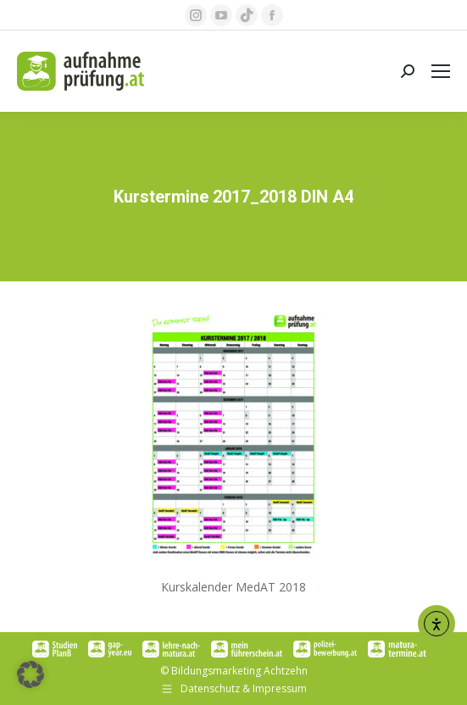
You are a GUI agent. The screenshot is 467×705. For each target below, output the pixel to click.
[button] (30, 674)
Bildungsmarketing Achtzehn (239, 670)
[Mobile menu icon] (440, 71)
